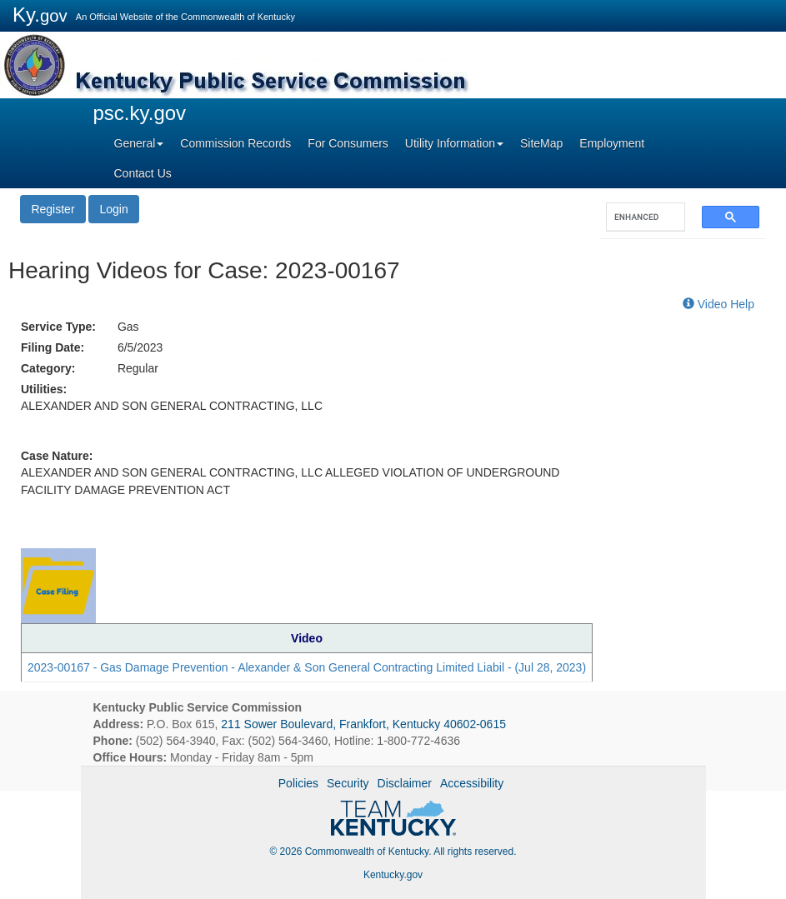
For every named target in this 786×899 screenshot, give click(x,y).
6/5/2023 (140, 347)
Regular (138, 368)
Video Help (718, 304)
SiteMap (541, 143)
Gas (128, 326)
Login (113, 209)
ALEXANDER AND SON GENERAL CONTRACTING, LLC (172, 405)
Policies (298, 783)
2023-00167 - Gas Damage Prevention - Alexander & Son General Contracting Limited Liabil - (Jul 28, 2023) (307, 667)
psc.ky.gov (140, 113)
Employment (611, 143)
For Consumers (348, 143)
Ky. (40, 14)
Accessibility (471, 783)
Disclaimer (405, 783)
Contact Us (143, 173)
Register (52, 209)
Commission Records (235, 143)
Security (348, 783)
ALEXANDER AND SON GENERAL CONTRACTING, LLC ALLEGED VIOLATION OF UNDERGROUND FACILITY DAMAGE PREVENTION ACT (290, 481)
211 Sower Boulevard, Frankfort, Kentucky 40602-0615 (363, 724)
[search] (637, 217)
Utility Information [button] (454, 143)
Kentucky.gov (393, 875)
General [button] (139, 143)
